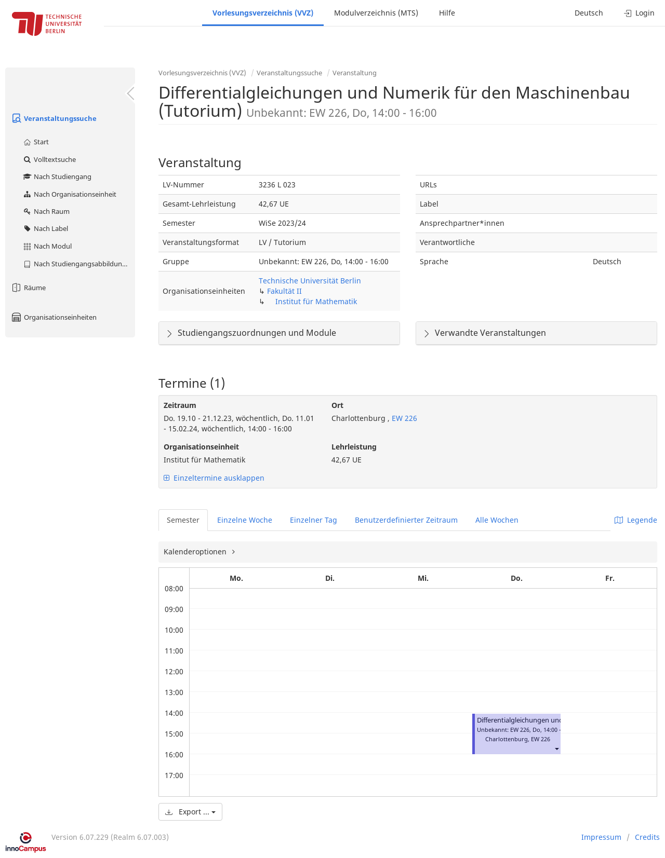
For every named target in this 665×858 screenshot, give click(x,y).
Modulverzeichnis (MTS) (376, 13)
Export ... (190, 811)
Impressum (601, 837)
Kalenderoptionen (196, 551)
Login (639, 13)
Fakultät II (284, 291)
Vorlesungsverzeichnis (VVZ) (262, 13)
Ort (337, 405)
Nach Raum (46, 211)
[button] (556, 748)
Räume (28, 287)
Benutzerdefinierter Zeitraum (406, 520)
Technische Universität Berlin (310, 280)
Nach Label (45, 228)
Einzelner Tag (313, 520)
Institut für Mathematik (316, 301)
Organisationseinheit (201, 447)
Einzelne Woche (244, 520)
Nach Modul (47, 246)
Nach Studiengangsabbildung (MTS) (78, 263)
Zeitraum (180, 405)
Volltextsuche (49, 159)
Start (35, 141)
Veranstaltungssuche (53, 118)
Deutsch (589, 13)
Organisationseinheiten (53, 317)
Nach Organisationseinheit (69, 194)
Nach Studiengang (56, 176)
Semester (183, 520)
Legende (636, 520)
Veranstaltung (354, 72)
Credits (647, 837)
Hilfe (447, 13)
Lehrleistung (354, 447)
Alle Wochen (496, 520)
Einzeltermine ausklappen (214, 478)
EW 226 (403, 418)
